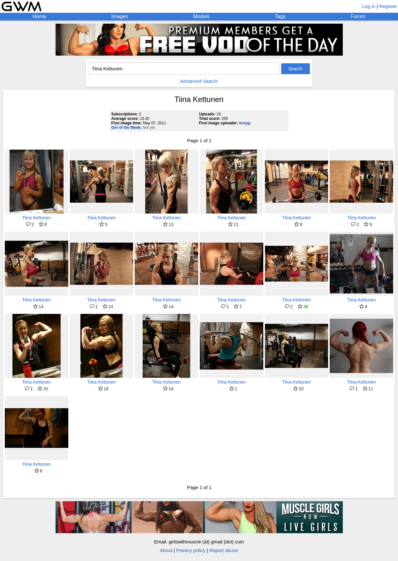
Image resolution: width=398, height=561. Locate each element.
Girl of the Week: (126, 127)
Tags (280, 16)
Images (119, 16)
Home (39, 16)
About (166, 550)
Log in (368, 6)
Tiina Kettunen (36, 217)
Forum (358, 16)
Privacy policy (191, 550)
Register (388, 6)
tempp (245, 123)
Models (201, 16)
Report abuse (223, 550)
